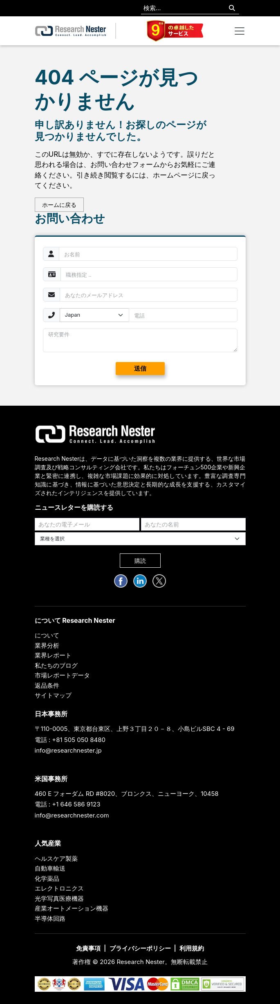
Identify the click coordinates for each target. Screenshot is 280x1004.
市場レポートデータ (62, 675)
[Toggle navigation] (239, 31)
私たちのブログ (56, 665)
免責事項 (88, 948)
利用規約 (191, 948)
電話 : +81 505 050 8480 (70, 740)
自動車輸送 (50, 868)
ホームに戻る (59, 204)
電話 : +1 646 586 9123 (68, 804)
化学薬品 (47, 878)
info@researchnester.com (72, 815)
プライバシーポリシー (140, 948)
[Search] (231, 8)
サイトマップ (53, 695)
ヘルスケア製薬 (56, 858)
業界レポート (53, 655)
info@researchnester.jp (68, 750)
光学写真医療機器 (59, 898)
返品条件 (47, 685)
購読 (140, 560)
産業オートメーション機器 (71, 908)
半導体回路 (50, 918)
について (47, 635)
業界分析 (47, 645)
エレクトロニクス (59, 888)
